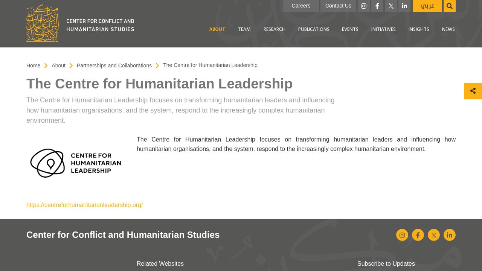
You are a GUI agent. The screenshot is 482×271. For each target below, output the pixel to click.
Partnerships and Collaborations (114, 65)
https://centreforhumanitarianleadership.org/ (84, 205)
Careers (301, 6)
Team (244, 29)
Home (33, 65)
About (217, 29)
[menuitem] (217, 30)
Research (274, 29)
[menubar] (298, 30)
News (448, 29)
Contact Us (338, 6)
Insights (419, 29)
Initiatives (383, 29)
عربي (428, 6)
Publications (313, 29)
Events (350, 29)
